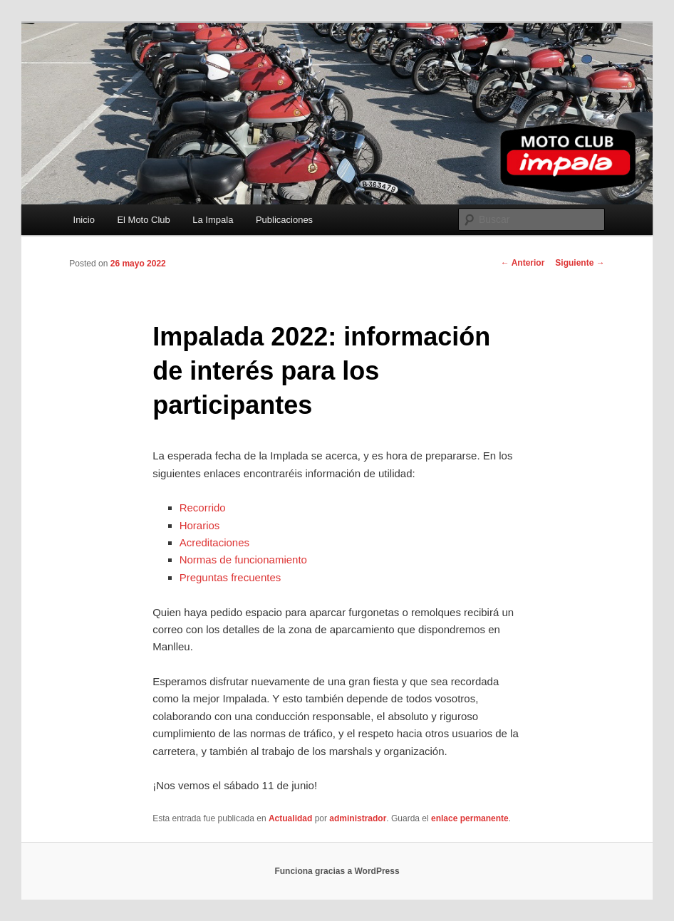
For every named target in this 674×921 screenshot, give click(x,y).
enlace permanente (470, 818)
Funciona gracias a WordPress (336, 871)
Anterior (523, 263)
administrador (357, 818)
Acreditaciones (214, 542)
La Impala (212, 219)
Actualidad (290, 818)
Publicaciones (284, 219)
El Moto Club (143, 219)
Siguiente (579, 263)
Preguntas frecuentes (230, 577)
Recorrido (203, 507)
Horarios (200, 525)
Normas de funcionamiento (243, 559)
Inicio (84, 219)
